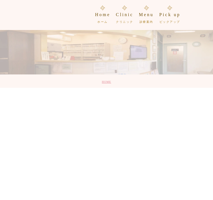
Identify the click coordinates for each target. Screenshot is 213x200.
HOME (106, 81)
